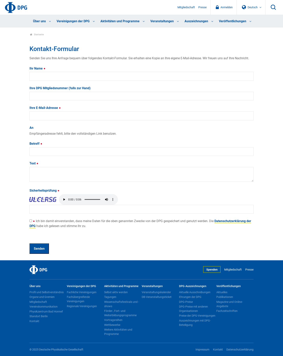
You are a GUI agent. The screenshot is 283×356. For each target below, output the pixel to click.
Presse (202, 7)
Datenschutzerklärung (240, 349)
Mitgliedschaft (186, 7)
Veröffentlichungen (232, 21)
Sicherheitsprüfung (44, 190)
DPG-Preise (186, 301)
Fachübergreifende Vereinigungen (78, 299)
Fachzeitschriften (227, 310)
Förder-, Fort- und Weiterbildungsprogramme (120, 313)
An (31, 128)
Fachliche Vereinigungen (81, 292)
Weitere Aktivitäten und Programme (118, 332)
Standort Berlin (38, 316)
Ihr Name (37, 68)
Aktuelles (221, 292)
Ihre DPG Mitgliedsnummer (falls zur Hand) (60, 88)
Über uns (39, 21)
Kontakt (34, 321)
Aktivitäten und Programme (120, 21)
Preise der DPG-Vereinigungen (197, 315)
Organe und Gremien (42, 297)
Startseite (37, 34)
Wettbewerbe (112, 324)
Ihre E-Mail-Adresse (45, 108)
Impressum (202, 349)
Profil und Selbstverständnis (46, 292)
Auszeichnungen (196, 21)
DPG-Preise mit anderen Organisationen (193, 308)
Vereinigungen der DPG (73, 21)
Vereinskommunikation (43, 306)
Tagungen (110, 297)
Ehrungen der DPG (190, 297)
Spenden (212, 269)
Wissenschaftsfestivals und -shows (121, 304)
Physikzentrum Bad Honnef (46, 311)
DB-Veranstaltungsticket (157, 297)
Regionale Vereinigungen (82, 306)
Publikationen (224, 297)
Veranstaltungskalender (156, 292)
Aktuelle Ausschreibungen (194, 292)
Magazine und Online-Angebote (229, 304)
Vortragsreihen (113, 320)
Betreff (35, 144)
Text (34, 163)
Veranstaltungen (162, 21)
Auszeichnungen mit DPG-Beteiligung (195, 322)
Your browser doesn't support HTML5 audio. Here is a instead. (88, 199)
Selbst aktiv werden (116, 292)
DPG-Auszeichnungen (192, 286)
